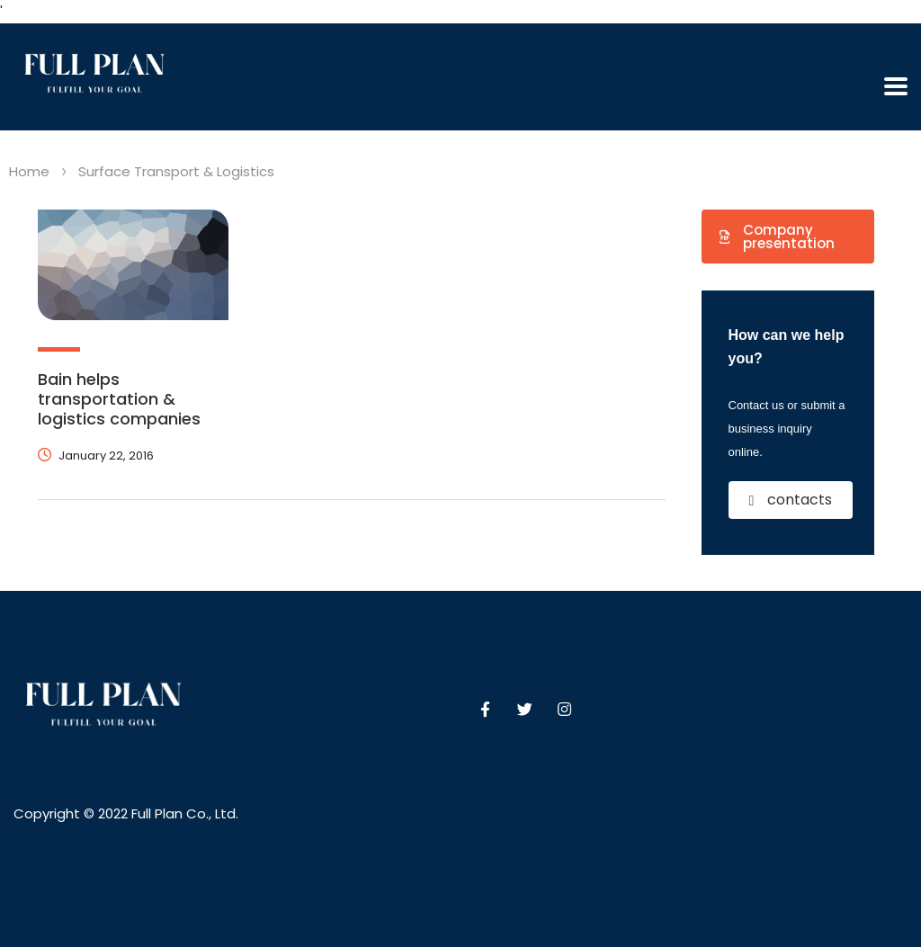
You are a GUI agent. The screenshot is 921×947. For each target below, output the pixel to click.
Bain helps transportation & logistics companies (119, 399)
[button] (788, 237)
